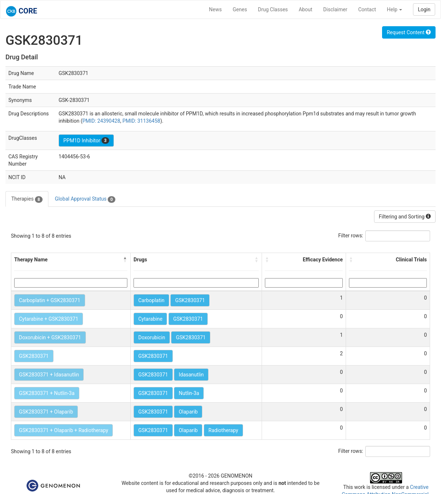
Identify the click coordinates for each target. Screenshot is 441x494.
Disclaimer (335, 9)
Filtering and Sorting (405, 217)
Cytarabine (150, 319)
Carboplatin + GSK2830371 (49, 300)
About (305, 9)
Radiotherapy (223, 430)
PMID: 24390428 (101, 121)
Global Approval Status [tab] (85, 199)
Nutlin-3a (189, 393)
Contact (367, 9)
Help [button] (394, 9)
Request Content (409, 32)
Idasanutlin (191, 375)
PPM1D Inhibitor (86, 140)
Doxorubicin (151, 337)
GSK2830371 (190, 300)
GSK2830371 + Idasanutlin (49, 375)
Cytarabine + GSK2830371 (48, 319)
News (215, 9)
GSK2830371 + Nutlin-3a (47, 393)
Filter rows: (350, 235)
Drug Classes (273, 9)
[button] (125, 259)
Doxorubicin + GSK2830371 (50, 337)
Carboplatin (151, 300)
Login (424, 9)
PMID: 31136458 (141, 121)
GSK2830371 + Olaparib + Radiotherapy (63, 430)
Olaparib (188, 412)
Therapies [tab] (27, 199)
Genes (240, 9)
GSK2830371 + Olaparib (46, 412)
